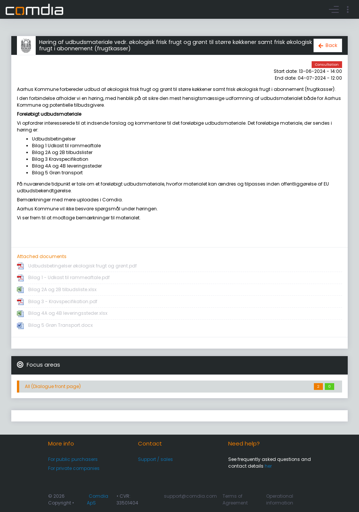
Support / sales (155, 459)
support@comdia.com (190, 496)
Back (331, 45)
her (268, 466)
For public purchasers (73, 459)
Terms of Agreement (235, 499)
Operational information (279, 499)
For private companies (74, 468)
